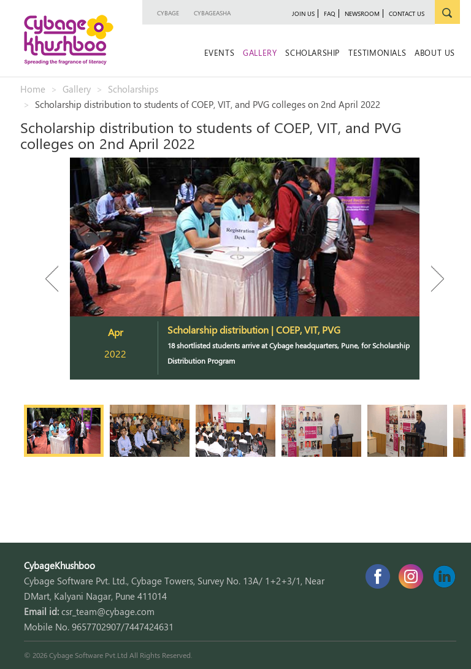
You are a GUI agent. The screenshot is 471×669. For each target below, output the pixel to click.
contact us (406, 13)
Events (219, 52)
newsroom (362, 13)
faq (329, 13)
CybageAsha (212, 13)
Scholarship (312, 52)
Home (32, 89)
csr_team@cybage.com (108, 611)
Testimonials (377, 52)
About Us (435, 52)
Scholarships (133, 89)
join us (303, 13)
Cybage (168, 13)
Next (431, 278)
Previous (57, 278)
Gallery (260, 52)
